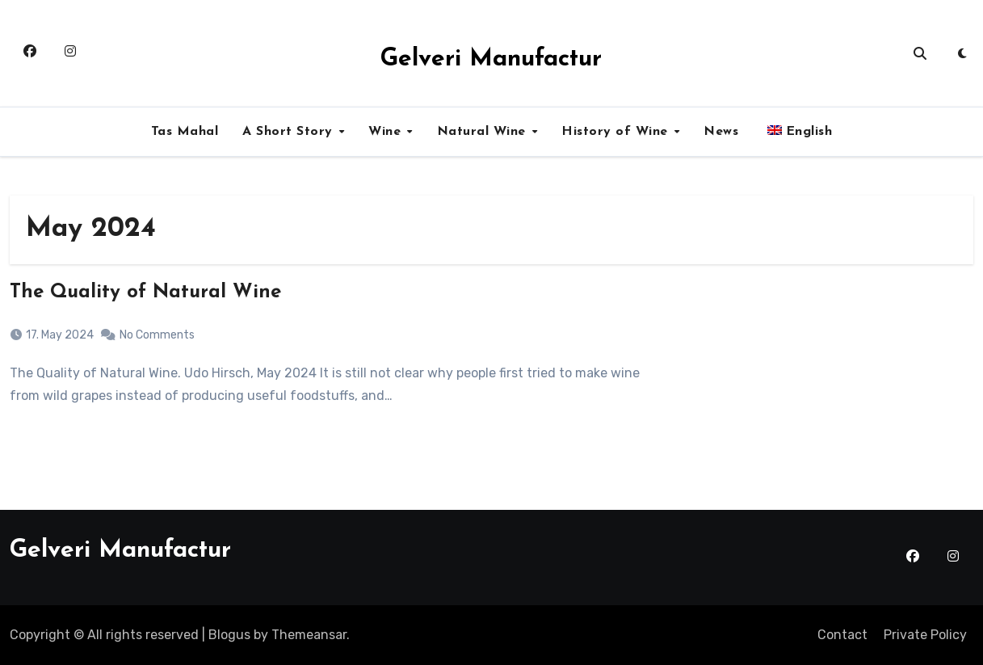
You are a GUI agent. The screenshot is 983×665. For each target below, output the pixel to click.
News (721, 131)
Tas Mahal (185, 131)
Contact (842, 634)
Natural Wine (484, 131)
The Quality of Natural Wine (145, 292)
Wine (386, 131)
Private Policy (925, 634)
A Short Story (289, 131)
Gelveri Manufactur (491, 59)
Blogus (229, 634)
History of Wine (616, 131)
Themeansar (309, 634)
